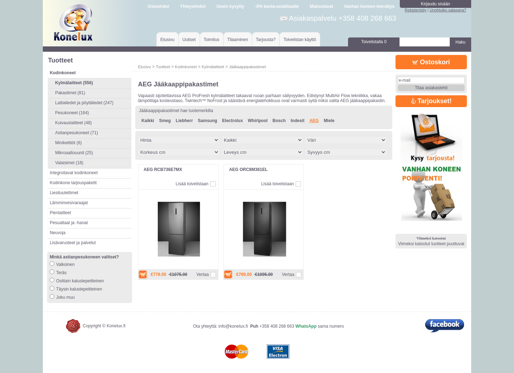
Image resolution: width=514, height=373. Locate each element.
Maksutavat (321, 6)
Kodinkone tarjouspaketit (73, 182)
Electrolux (232, 120)
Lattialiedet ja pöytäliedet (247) (84, 102)
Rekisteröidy (416, 10)
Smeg (165, 120)
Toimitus (212, 39)
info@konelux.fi (233, 326)
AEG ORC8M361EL (248, 169)
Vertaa (202, 274)
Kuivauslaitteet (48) (73, 122)
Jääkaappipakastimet (247, 67)
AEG (314, 120)
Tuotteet (163, 67)
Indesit (297, 120)
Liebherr (184, 120)
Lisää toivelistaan (192, 183)
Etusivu (167, 39)
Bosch (279, 120)
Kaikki (147, 120)
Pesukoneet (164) (72, 112)
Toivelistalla (374, 41)
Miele (329, 120)
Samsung (207, 120)
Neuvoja (57, 232)
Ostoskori (431, 62)
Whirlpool (257, 120)
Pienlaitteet (60, 212)
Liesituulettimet (64, 192)
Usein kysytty (230, 6)
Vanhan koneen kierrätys (369, 6)
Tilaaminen (237, 39)
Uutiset (189, 39)
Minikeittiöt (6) (68, 142)
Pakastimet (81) (70, 92)
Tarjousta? (266, 39)
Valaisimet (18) (69, 162)
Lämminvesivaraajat (69, 202)
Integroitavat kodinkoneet (73, 172)
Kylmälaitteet (213, 67)
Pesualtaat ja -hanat (69, 222)
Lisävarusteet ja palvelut (73, 242)
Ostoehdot (158, 6)
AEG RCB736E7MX (162, 169)
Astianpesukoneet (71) (76, 132)
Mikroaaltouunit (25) (74, 152)
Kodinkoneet (186, 67)
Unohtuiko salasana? (447, 10)
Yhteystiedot (193, 6)
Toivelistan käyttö (299, 39)
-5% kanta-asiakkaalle (277, 6)
